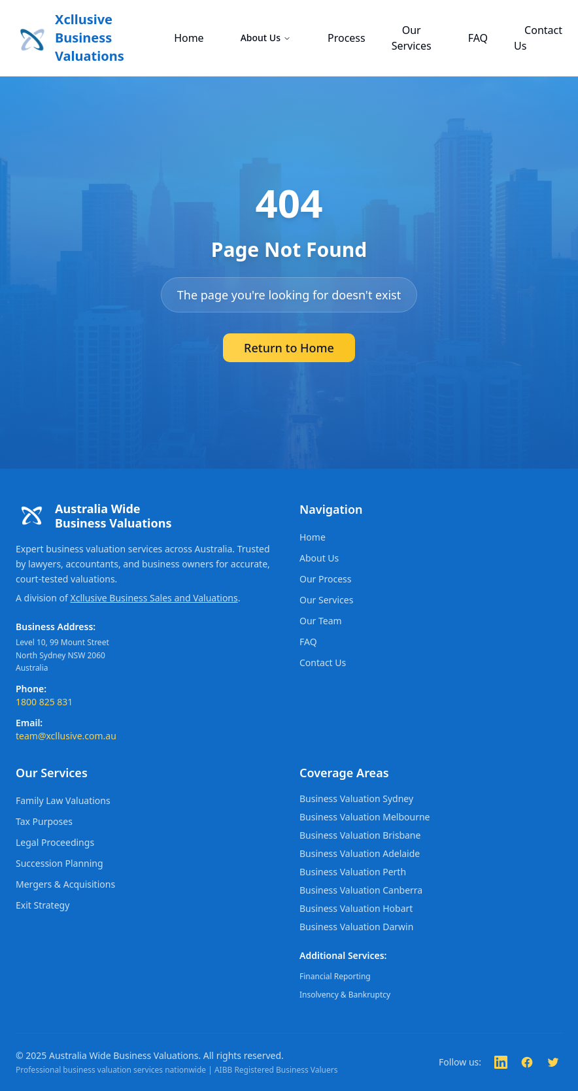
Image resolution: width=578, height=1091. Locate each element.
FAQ (478, 38)
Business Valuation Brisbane (359, 835)
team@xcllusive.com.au (66, 736)
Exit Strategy (42, 905)
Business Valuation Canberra (360, 890)
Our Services (412, 38)
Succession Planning (59, 863)
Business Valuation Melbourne (364, 817)
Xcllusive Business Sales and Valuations (154, 598)
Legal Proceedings (55, 842)
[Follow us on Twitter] (553, 1062)
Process (347, 38)
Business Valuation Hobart (356, 908)
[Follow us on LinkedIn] (501, 1062)
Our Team (320, 620)
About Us (266, 37)
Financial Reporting (335, 976)
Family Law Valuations (63, 800)
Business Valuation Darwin (356, 926)
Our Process (325, 579)
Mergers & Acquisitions (65, 884)
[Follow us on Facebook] (527, 1062)
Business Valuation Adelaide (359, 853)
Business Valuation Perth (352, 871)
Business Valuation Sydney (356, 798)
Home (189, 38)
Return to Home (289, 348)
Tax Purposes (44, 821)
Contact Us (538, 38)
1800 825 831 (44, 702)
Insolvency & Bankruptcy (344, 994)
